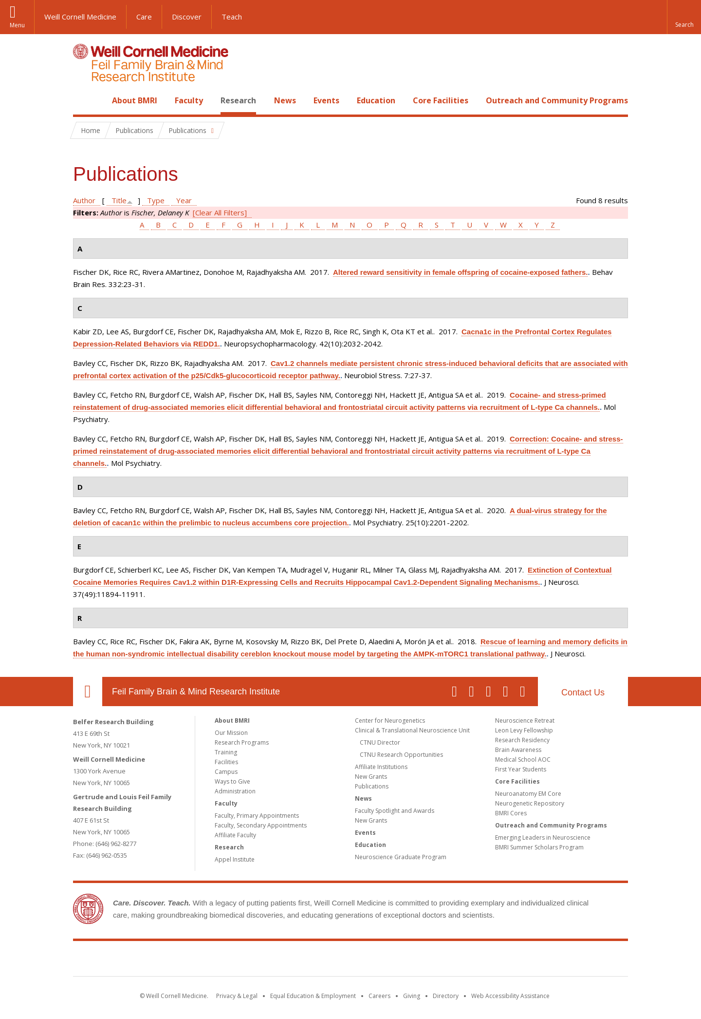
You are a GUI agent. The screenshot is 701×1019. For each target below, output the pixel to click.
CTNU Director (380, 742)
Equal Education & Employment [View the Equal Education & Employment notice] (313, 996)
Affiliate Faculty (235, 835)
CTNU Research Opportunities (401, 754)
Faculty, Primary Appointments (257, 815)
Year (184, 200)
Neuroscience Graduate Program (400, 857)
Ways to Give (232, 781)
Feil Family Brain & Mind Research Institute (196, 691)
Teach (231, 16)
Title (119, 200)
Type (156, 200)
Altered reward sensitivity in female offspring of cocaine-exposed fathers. (460, 272)
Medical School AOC (523, 759)
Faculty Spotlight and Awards (394, 811)
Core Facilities (440, 100)
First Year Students (520, 769)
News (285, 100)
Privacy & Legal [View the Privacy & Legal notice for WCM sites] (237, 996)
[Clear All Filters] (220, 212)
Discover (187, 16)
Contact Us (583, 692)
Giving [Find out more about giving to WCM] (411, 996)
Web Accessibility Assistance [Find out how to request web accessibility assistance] (510, 996)
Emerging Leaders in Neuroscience (542, 837)
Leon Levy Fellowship (524, 730)
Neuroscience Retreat (524, 720)
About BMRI (134, 100)
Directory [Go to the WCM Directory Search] (446, 996)
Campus (226, 772)
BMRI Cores (511, 813)
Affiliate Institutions (381, 767)
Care (144, 16)
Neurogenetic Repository (529, 803)
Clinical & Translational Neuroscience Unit (412, 730)
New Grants (371, 776)
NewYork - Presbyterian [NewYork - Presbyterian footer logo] (432, 960)
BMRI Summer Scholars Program (539, 847)
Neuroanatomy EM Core (528, 793)
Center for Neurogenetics (390, 720)
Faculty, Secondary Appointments (261, 825)
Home (84, 100)
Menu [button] (17, 25)
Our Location (87, 691)
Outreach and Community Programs (557, 100)
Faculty (189, 100)
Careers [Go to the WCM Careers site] (379, 996)
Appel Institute (235, 859)
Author (84, 200)
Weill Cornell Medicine (80, 16)
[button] (684, 17)
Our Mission (231, 733)
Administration (235, 791)
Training (226, 752)
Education (376, 100)
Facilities (226, 762)
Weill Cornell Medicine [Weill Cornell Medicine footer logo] (279, 960)
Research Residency (522, 740)
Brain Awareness (518, 750)
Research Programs (242, 742)
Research (238, 100)
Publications (371, 786)
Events (326, 100)
